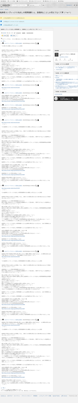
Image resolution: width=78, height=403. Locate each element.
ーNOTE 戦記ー (59, 69)
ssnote (5, 5)
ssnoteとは (3, 395)
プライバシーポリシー (27, 395)
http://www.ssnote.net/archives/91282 (11, 87)
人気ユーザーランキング (35, 1)
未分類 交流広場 (58, 94)
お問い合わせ (64, 395)
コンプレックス (30, 33)
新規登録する (69, 5)
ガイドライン (17, 395)
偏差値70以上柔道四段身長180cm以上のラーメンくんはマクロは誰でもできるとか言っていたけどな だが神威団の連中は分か (66, 83)
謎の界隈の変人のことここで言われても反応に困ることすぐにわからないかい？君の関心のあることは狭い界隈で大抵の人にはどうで (66, 87)
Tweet (13, 35)
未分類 (4, 33)
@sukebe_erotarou (64, 57)
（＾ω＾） (18, 33)
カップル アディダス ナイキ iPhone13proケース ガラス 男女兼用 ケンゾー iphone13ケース (66, 67)
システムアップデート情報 (45, 395)
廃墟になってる (59, 75)
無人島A (57, 77)
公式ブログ (9, 395)
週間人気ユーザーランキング (50, 1)
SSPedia (60, 1)
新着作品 (3, 1)
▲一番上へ (3, 387)
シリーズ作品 (11, 1)
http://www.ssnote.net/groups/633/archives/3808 (13, 101)
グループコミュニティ (22, 1)
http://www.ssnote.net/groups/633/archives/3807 (13, 109)
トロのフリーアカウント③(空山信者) (12, 43)
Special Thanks (56, 395)
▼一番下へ (3, 41)
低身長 (23, 33)
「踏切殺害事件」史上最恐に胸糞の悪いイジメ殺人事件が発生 (66, 80)
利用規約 (35, 395)
